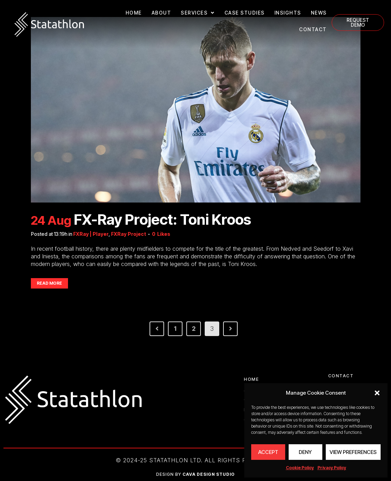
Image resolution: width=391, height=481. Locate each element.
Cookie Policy (300, 467)
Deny (305, 452)
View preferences (353, 452)
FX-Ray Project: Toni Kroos (162, 219)
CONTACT (313, 29)
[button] (377, 392)
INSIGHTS (287, 13)
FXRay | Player (91, 234)
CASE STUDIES (244, 13)
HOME (134, 13)
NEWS (319, 13)
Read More (49, 283)
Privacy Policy (331, 467)
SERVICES (198, 13)
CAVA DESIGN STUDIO (208, 474)
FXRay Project (128, 234)
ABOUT (161, 13)
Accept (268, 452)
